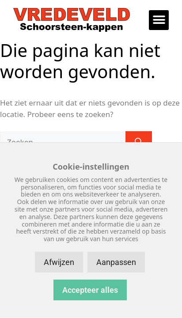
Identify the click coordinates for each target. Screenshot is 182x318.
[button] (159, 20)
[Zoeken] (138, 142)
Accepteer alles (90, 290)
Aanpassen (116, 262)
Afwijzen (59, 262)
